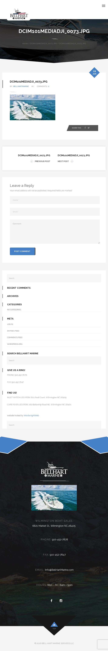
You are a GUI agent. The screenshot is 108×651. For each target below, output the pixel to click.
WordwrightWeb (31, 415)
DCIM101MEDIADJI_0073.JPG (43, 43)
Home (25, 43)
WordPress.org (14, 344)
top (54, 629)
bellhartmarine (21, 86)
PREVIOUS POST (40, 161)
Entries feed (13, 331)
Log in (10, 324)
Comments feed (14, 337)
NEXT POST (65, 161)
